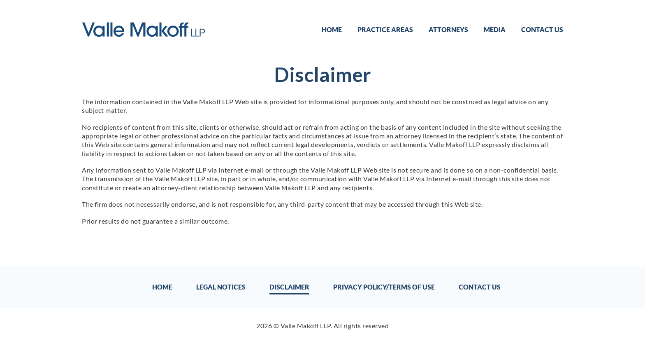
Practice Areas (385, 29)
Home (332, 29)
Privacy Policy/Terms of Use (384, 287)
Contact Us (542, 29)
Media (495, 29)
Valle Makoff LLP (306, 325)
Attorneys (448, 29)
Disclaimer (289, 287)
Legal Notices (221, 287)
